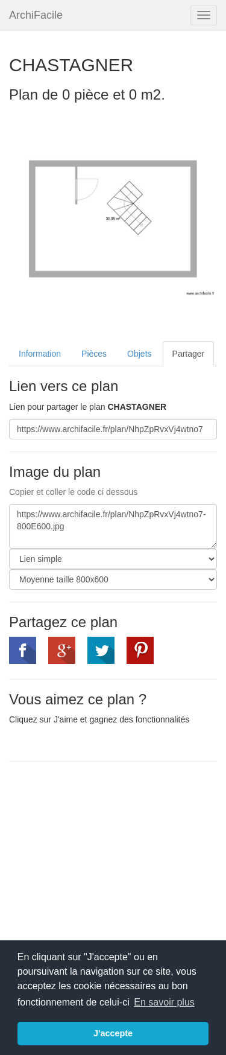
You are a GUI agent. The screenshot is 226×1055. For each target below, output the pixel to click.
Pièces (94, 354)
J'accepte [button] (113, 1033)
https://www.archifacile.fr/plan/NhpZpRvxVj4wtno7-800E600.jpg (113, 526)
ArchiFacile (36, 15)
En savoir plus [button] (164, 1002)
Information (40, 354)
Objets (139, 354)
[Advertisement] (110, 858)
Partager (188, 354)
